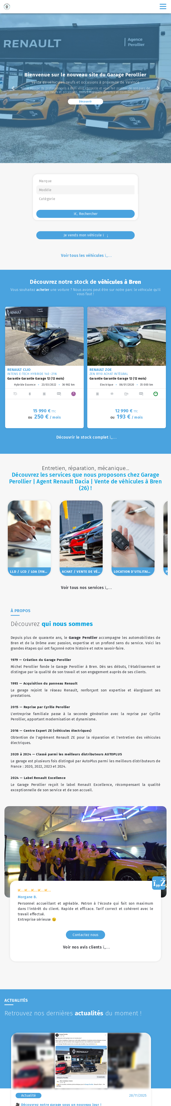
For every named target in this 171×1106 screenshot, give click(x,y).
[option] (44, 367)
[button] (13, 88)
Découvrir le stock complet (85, 437)
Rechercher (86, 214)
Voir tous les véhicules (85, 255)
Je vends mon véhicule (85, 235)
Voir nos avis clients (85, 825)
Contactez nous (85, 813)
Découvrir (85, 101)
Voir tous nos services (85, 587)
